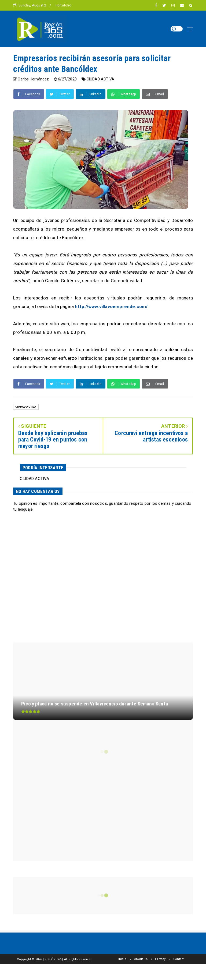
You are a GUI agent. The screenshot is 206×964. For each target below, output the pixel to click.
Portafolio (63, 5)
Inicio (122, 959)
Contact (178, 959)
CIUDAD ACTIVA (101, 79)
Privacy (160, 959)
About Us (141, 959)
